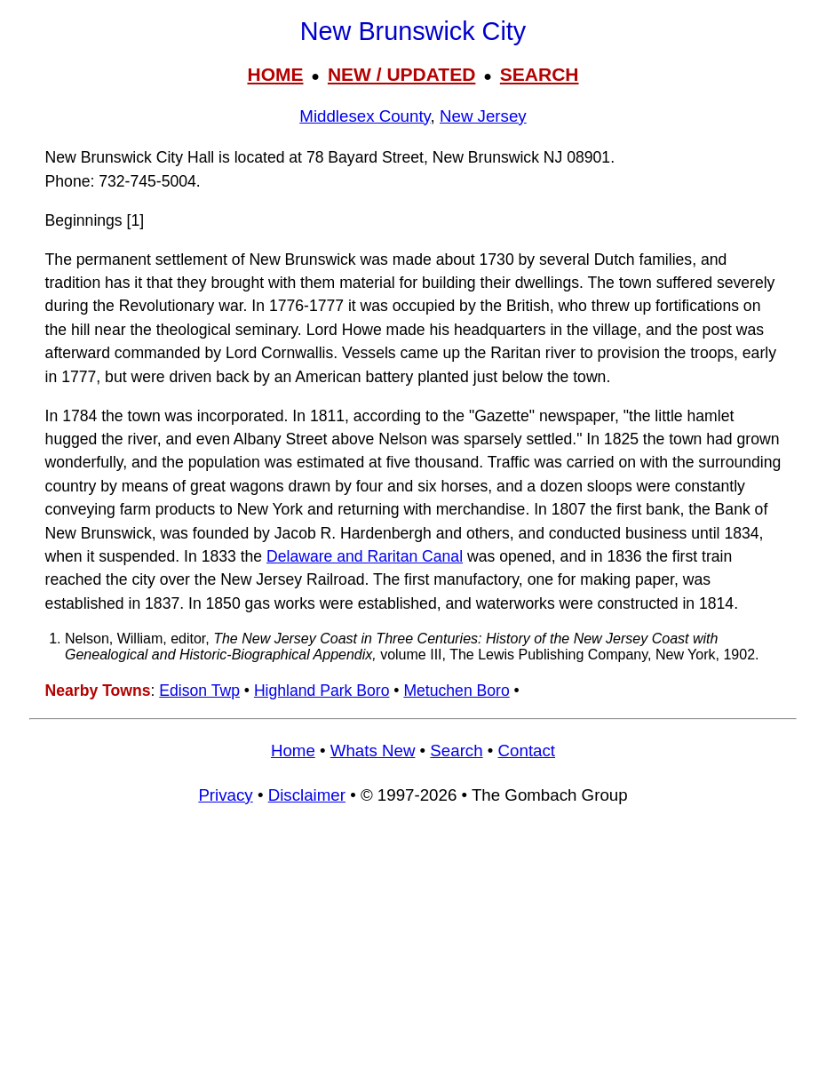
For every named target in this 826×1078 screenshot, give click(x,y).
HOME (275, 74)
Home (293, 750)
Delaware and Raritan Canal (364, 556)
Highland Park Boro (322, 690)
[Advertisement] (413, 949)
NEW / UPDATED (401, 74)
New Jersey (483, 116)
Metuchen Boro (456, 690)
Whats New (373, 750)
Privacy (225, 795)
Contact (526, 750)
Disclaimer (306, 795)
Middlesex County (364, 116)
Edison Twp (199, 690)
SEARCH (539, 74)
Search (456, 750)
